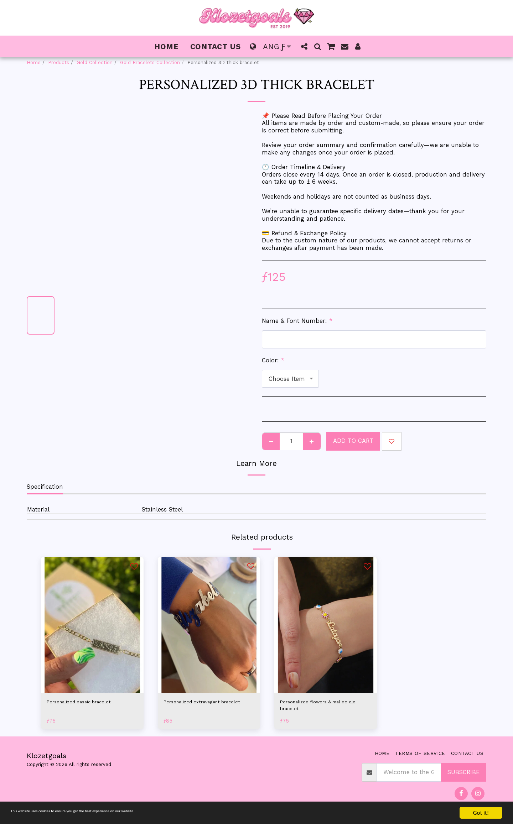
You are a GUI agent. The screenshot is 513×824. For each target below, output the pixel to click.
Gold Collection (95, 62)
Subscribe (463, 776)
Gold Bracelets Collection (150, 62)
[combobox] (290, 379)
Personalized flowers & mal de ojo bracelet (323, 707)
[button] (304, 46)
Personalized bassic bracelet (87, 702)
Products (58, 62)
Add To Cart (353, 440)
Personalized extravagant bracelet (199, 707)
